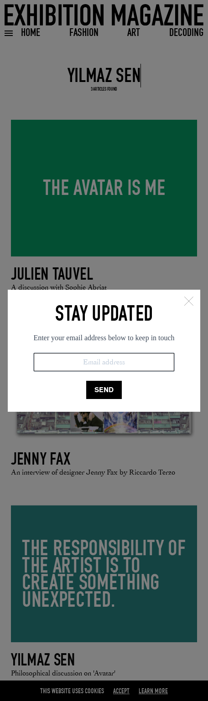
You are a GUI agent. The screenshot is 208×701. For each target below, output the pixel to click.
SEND (104, 389)
